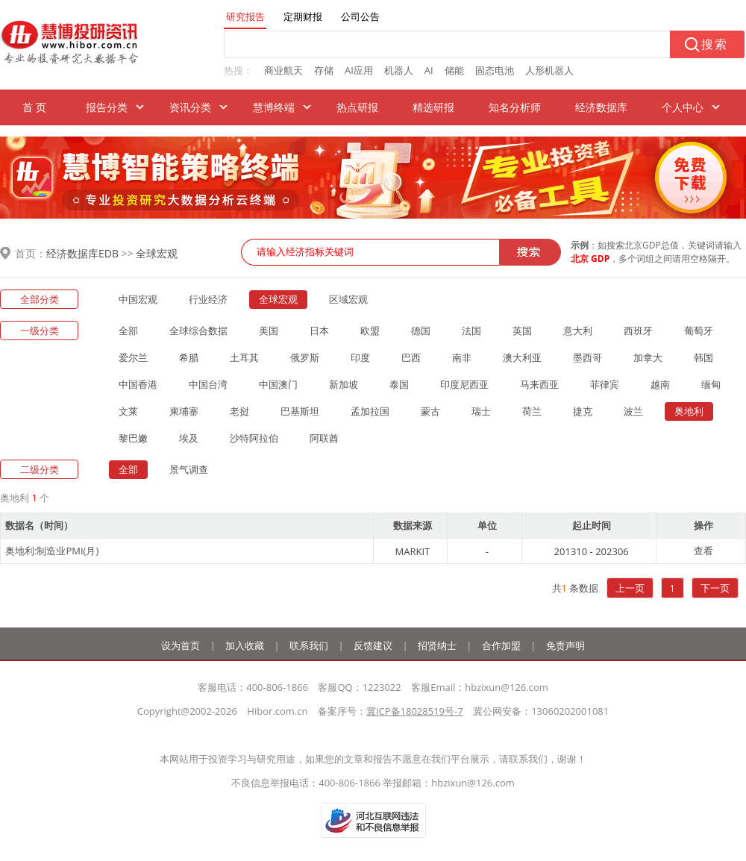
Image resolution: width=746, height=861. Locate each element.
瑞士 (481, 411)
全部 (128, 330)
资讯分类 (190, 107)
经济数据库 (601, 107)
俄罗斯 (304, 357)
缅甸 (711, 384)
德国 (420, 330)
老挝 (239, 411)
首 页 (34, 107)
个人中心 (682, 107)
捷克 (582, 411)
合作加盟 (501, 645)
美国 (268, 330)
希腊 (188, 357)
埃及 (188, 438)
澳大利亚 (522, 357)
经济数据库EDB (82, 253)
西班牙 (638, 330)
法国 (471, 330)
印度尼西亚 (464, 384)
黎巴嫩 (133, 438)
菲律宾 (604, 384)
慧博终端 (274, 107)
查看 (703, 550)
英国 (522, 330)
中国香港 (138, 384)
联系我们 (308, 645)
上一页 (630, 588)
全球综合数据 (198, 330)
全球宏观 (157, 253)
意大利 (577, 330)
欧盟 (370, 330)
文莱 (128, 411)
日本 (319, 330)
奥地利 (688, 411)
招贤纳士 (437, 645)
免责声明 (565, 645)
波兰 (633, 411)
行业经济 (208, 299)
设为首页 (180, 645)
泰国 (399, 384)
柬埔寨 (183, 411)
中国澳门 (278, 384)
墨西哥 (587, 357)
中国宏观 (138, 299)
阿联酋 (324, 438)
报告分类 (107, 107)
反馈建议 (373, 645)
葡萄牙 (698, 330)
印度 (360, 357)
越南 (660, 384)
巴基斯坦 (299, 411)
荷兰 (532, 411)
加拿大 (647, 357)
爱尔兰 (133, 357)
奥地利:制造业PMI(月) (51, 550)
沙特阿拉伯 (254, 438)
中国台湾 (208, 384)
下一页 (715, 588)
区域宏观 (348, 299)
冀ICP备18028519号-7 (414, 711)
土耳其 (244, 357)
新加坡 (343, 384)
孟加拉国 (370, 411)
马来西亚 (539, 384)
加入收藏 (244, 645)
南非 (461, 357)
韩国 (703, 357)
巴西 (411, 357)
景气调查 (188, 469)
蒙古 (430, 411)
